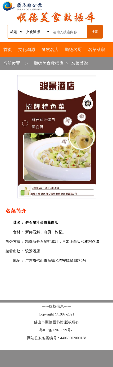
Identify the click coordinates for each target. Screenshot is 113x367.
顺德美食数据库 (49, 63)
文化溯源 (26, 49)
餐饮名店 (50, 49)
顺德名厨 (73, 49)
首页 (7, 49)
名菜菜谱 (96, 49)
